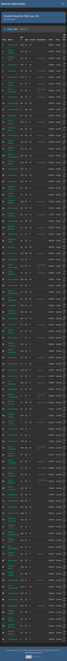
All (5, 29)
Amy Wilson (12, 441)
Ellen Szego (12, 560)
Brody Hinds (13, 364)
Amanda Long (13, 593)
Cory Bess (12, 71)
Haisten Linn (13, 45)
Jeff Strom (12, 175)
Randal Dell (12, 389)
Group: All (23, 29)
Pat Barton (12, 468)
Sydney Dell (12, 259)
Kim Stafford (13, 338)
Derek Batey (13, 135)
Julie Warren (13, 234)
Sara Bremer (13, 370)
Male (15, 29)
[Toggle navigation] (63, 4)
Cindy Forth (12, 435)
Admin (29, 657)
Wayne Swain (13, 221)
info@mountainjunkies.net (33, 652)
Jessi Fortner (13, 285)
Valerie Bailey (13, 501)
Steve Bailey (13, 507)
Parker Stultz (13, 513)
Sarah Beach (13, 169)
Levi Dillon (12, 116)
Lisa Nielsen (12, 97)
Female (9, 29)
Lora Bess (12, 325)
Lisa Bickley (12, 495)
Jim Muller (12, 305)
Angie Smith (12, 606)
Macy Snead (12, 599)
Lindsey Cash (13, 580)
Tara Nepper (13, 639)
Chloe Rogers (13, 77)
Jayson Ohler (13, 279)
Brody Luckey (13, 103)
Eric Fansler (12, 253)
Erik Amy (11, 247)
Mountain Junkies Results (13, 4)
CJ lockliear (12, 181)
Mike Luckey (13, 208)
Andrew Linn (13, 318)
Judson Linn (12, 65)
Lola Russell (12, 429)
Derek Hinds (13, 409)
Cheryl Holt (12, 376)
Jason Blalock (13, 109)
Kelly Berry (12, 357)
